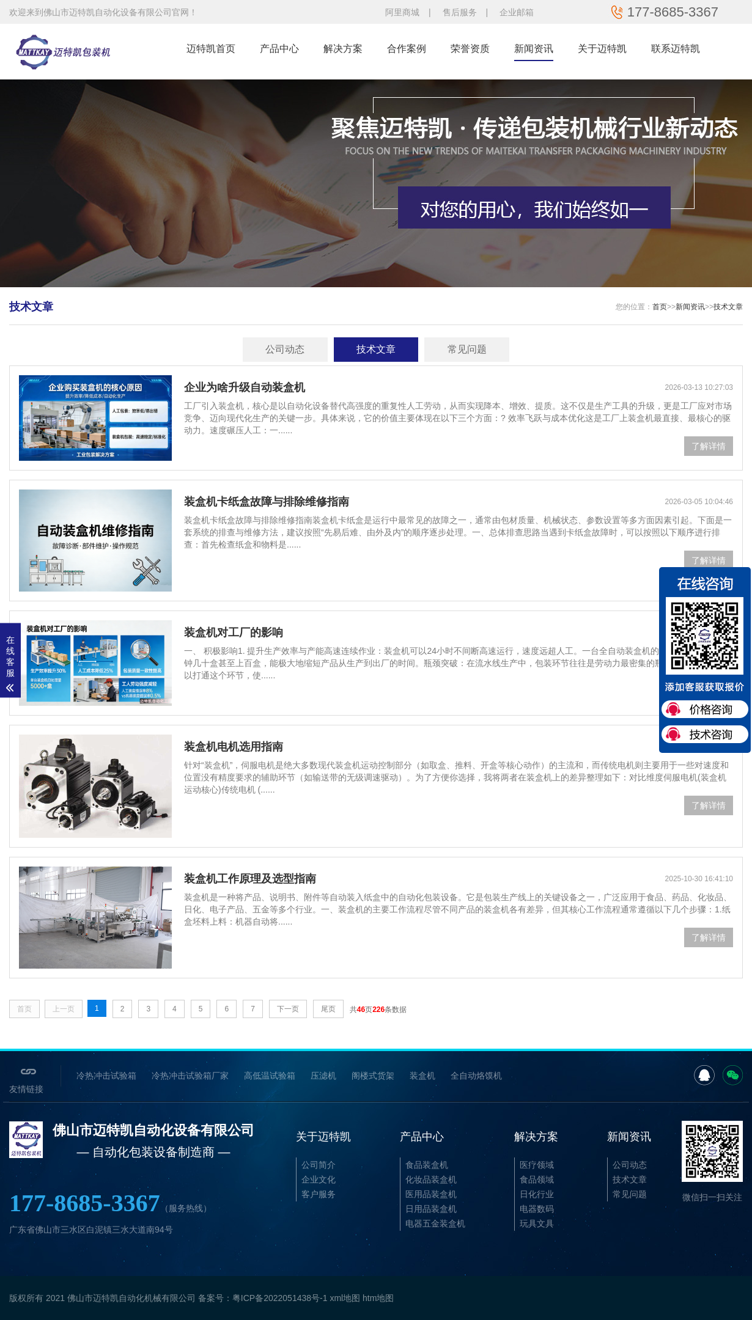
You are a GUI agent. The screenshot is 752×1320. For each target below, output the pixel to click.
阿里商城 (402, 12)
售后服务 (460, 12)
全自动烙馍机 (476, 1075)
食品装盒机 (426, 1165)
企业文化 (318, 1179)
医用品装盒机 (431, 1194)
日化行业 (537, 1194)
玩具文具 (537, 1223)
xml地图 (345, 1298)
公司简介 (318, 1165)
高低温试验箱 (269, 1075)
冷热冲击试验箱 (106, 1075)
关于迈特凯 (602, 48)
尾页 (328, 1009)
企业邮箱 (516, 12)
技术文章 (728, 306)
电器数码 (537, 1209)
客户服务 (318, 1194)
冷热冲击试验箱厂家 (190, 1075)
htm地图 (378, 1298)
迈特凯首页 (210, 48)
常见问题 (467, 349)
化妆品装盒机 (431, 1179)
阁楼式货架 (373, 1075)
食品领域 (537, 1179)
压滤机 (323, 1075)
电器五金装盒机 (435, 1223)
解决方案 (343, 48)
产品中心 (279, 48)
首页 (659, 306)
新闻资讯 (533, 48)
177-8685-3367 (110, 1203)
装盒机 (422, 1075)
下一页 (288, 1009)
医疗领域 (537, 1165)
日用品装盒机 (431, 1209)
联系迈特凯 (675, 48)
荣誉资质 (470, 48)
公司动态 (284, 349)
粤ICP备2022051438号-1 (280, 1298)
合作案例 (406, 48)
